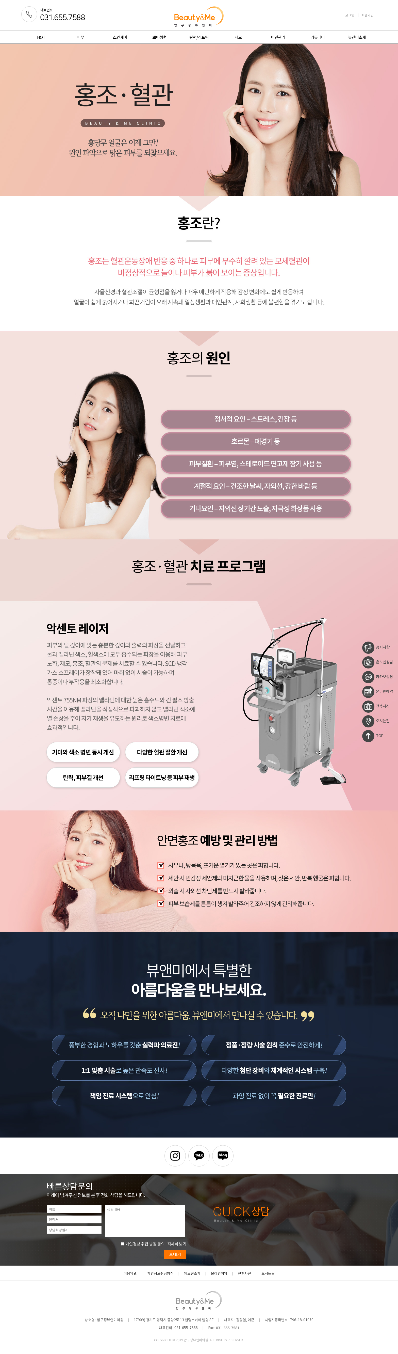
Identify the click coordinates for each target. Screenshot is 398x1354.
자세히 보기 (176, 1244)
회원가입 (367, 15)
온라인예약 (377, 692)
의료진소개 (192, 1273)
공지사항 (375, 648)
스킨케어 (120, 37)
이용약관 (130, 1273)
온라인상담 (377, 662)
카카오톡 (199, 1155)
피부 (80, 37)
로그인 (349, 15)
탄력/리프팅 (198, 37)
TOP (372, 736)
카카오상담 (377, 677)
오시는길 (375, 721)
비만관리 (278, 37)
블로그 (223, 1155)
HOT (41, 37)
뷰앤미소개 (357, 37)
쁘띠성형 (159, 37)
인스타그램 (175, 1155)
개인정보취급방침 (160, 1273)
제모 (238, 37)
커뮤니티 (317, 37)
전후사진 (375, 707)
